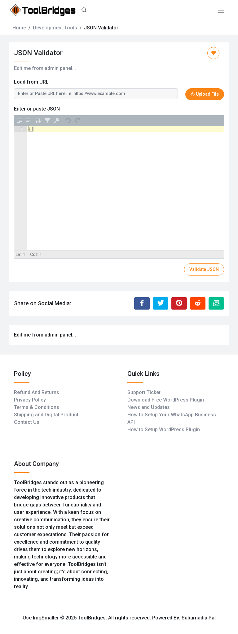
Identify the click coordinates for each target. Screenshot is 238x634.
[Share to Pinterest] (179, 303)
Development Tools (55, 28)
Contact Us (26, 422)
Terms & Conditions (36, 407)
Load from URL (31, 82)
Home (19, 28)
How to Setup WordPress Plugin (163, 429)
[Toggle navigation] (221, 10)
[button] (84, 10)
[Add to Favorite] (213, 53)
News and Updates (148, 407)
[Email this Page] (216, 303)
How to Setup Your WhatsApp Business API (171, 418)
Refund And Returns (36, 392)
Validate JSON (204, 269)
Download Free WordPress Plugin (165, 400)
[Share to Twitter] (160, 303)
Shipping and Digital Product (46, 415)
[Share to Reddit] (197, 303)
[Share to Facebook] (142, 303)
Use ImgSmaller (41, 618)
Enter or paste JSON (37, 109)
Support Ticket (144, 392)
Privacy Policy (30, 400)
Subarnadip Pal (199, 618)
